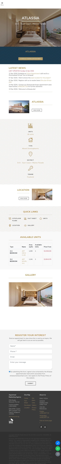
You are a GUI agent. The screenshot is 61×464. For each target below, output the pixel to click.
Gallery (34, 405)
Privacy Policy (34, 409)
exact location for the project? (41, 78)
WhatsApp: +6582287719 (44, 416)
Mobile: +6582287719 (44, 412)
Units (33, 403)
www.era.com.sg (14, 417)
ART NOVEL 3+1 (24, 261)
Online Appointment (33, 74)
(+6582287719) (23, 86)
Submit (30, 383)
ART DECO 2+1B (24, 253)
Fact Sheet (26, 402)
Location (27, 408)
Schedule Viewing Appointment (30, 58)
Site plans (33, 399)
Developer (27, 405)
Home (26, 398)
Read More (36, 110)
